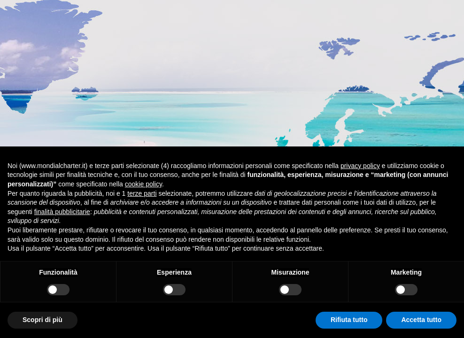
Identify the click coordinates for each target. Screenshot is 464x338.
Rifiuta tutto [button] (349, 319)
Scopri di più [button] (42, 319)
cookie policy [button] (143, 184)
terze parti (141, 193)
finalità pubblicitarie (62, 211)
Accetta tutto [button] (421, 319)
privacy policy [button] (360, 165)
